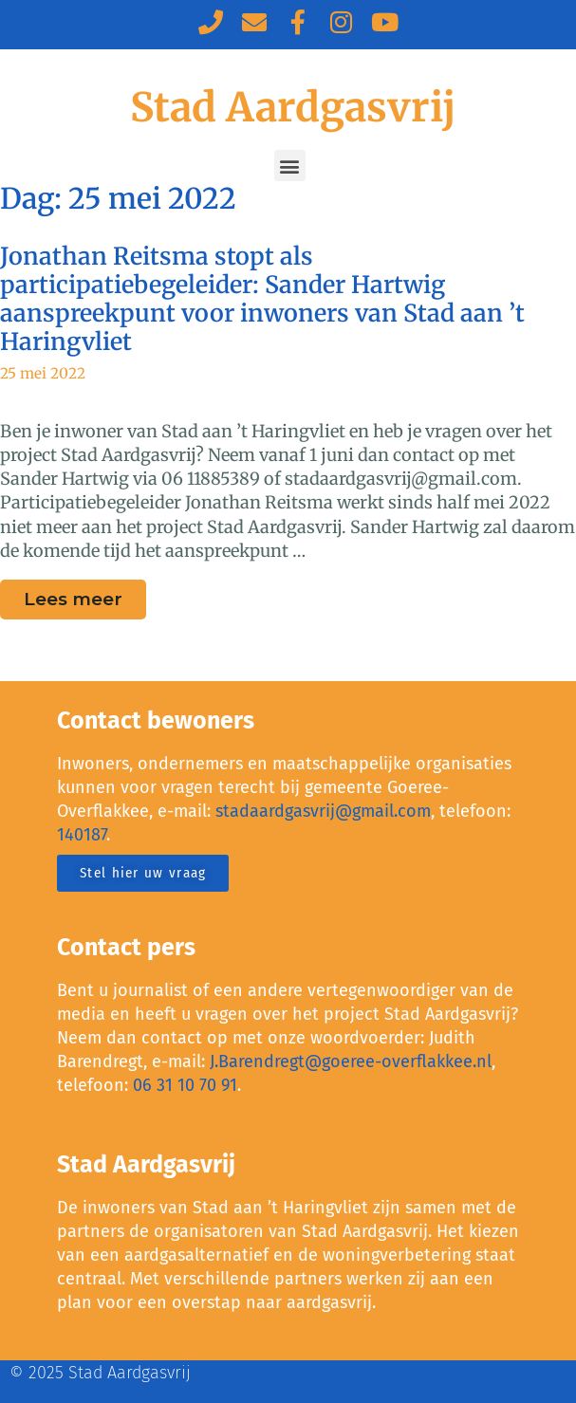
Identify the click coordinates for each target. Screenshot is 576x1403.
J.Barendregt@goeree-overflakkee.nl (351, 1061)
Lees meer (85, 595)
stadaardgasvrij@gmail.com (323, 811)
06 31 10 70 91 (185, 1085)
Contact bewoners (155, 721)
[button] (290, 165)
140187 (81, 834)
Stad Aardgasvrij (292, 107)
